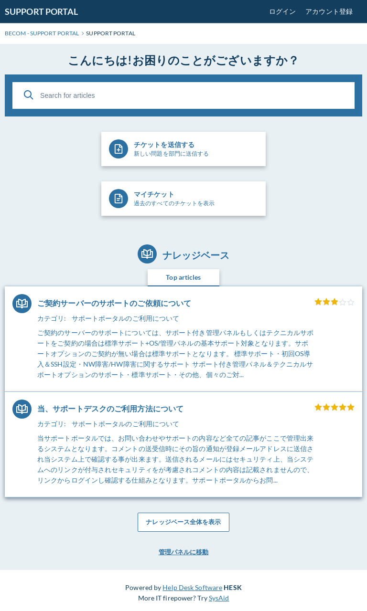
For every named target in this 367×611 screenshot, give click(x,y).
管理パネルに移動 (184, 552)
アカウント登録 (329, 11)
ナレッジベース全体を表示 (183, 522)
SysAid (219, 598)
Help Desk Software (192, 587)
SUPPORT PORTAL (41, 11)
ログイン (282, 11)
